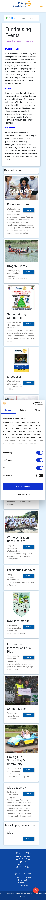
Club (13, 18)
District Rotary (23, 883)
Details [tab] (23, 410)
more (28, 210)
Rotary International (23, 877)
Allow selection (23, 495)
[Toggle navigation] (41, 6)
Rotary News (23, 885)
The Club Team (23, 859)
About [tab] (37, 410)
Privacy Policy (23, 867)
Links (23, 862)
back (28, 838)
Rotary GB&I (23, 880)
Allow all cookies (23, 487)
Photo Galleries (23, 856)
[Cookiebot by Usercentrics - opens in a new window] (32, 403)
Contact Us (23, 864)
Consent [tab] (8, 410)
